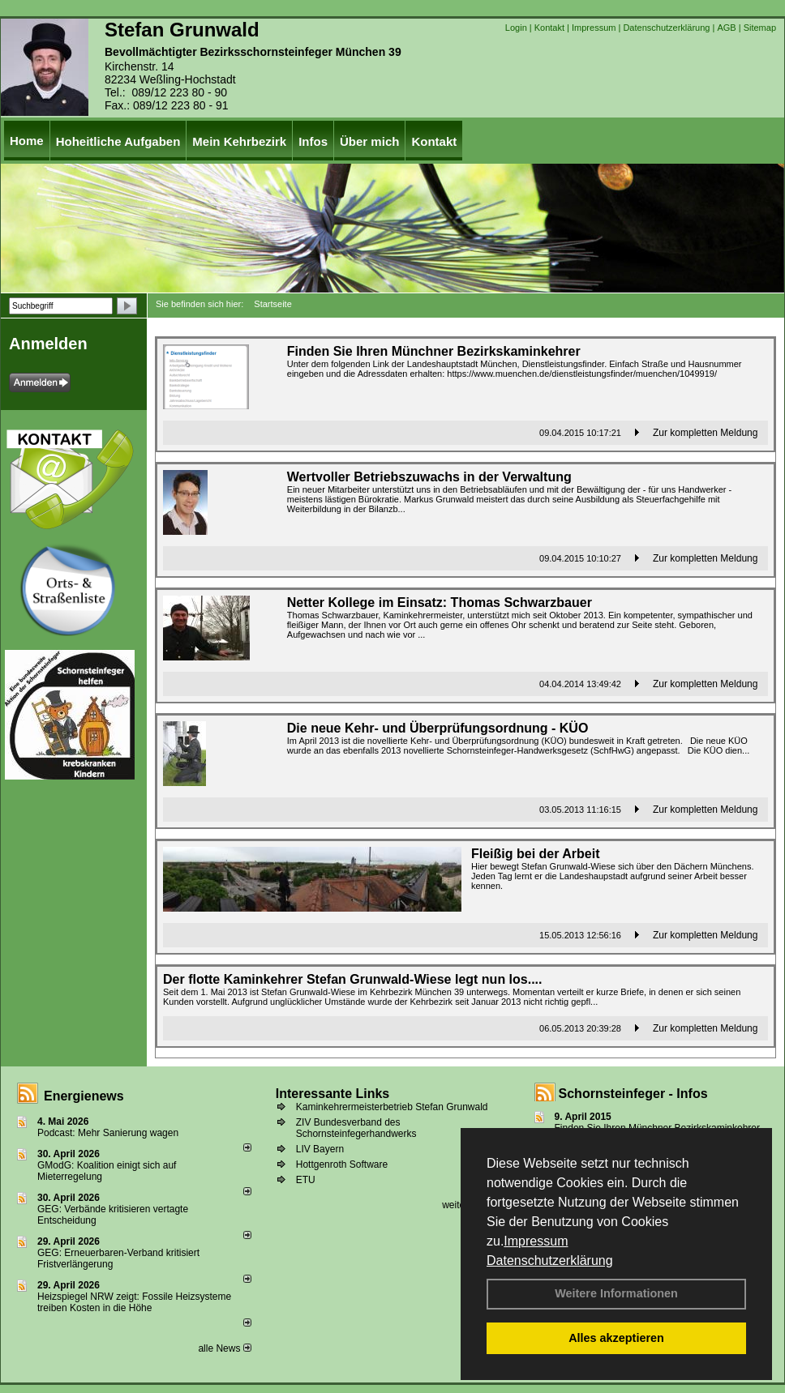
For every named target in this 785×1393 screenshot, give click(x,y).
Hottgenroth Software (342, 1164)
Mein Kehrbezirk (239, 141)
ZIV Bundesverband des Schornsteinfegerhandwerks (356, 1128)
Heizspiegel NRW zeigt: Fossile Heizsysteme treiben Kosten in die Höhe (134, 1302)
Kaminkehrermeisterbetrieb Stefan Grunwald (392, 1107)
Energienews (84, 1096)
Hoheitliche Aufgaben (118, 141)
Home (27, 140)
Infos (313, 141)
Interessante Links (333, 1093)
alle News (224, 1348)
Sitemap (760, 27)
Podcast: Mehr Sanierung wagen (107, 1133)
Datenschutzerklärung (550, 1260)
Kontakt (549, 27)
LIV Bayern (320, 1149)
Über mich (369, 141)
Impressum (536, 1241)
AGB (726, 27)
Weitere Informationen (616, 1293)
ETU (305, 1180)
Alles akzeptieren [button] (616, 1337)
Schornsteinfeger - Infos (633, 1093)
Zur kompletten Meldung (705, 432)
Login (516, 27)
